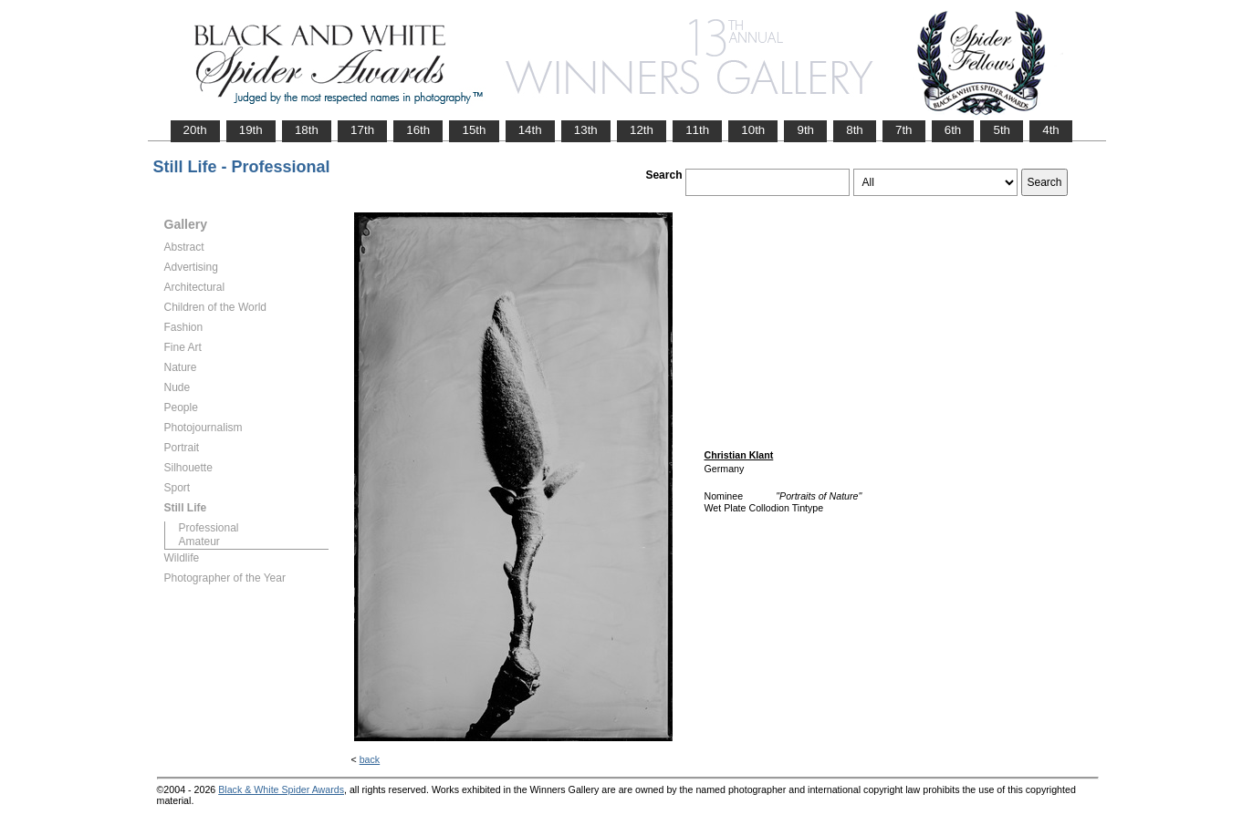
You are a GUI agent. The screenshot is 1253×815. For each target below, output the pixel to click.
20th (195, 130)
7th (904, 130)
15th (474, 130)
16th (418, 130)
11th (697, 130)
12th (641, 130)
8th (854, 130)
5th (1001, 130)
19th (251, 130)
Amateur (199, 541)
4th (1051, 130)
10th (753, 130)
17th (362, 130)
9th (805, 130)
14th (530, 130)
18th (307, 130)
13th (586, 130)
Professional (209, 527)
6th (953, 130)
